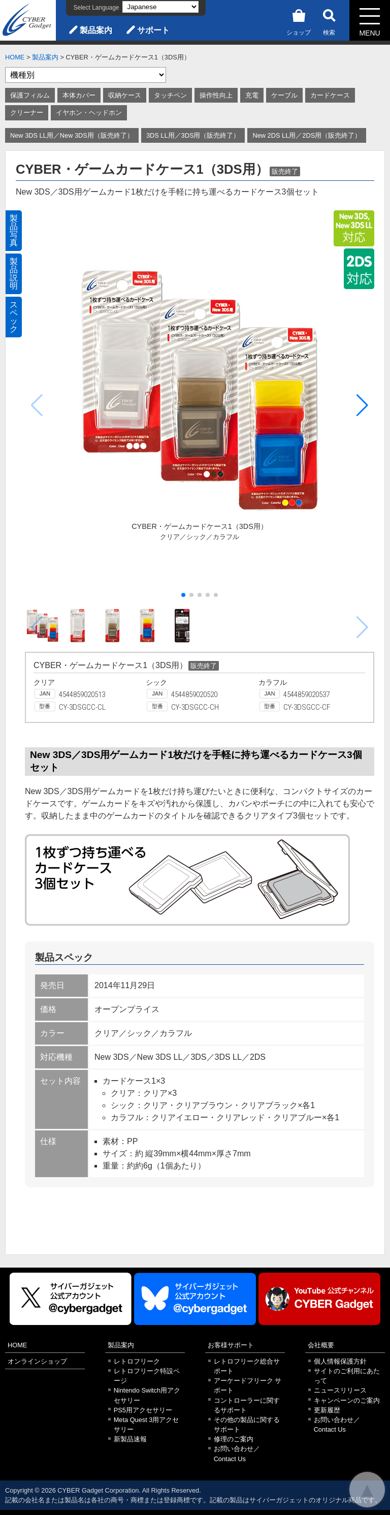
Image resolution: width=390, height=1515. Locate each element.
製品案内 (96, 30)
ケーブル (284, 95)
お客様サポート (231, 1345)
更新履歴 (327, 1410)
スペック (14, 316)
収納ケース (124, 95)
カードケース (330, 95)
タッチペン (170, 95)
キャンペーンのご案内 (347, 1400)
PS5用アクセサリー (143, 1410)
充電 (251, 95)
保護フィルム (30, 95)
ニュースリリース (340, 1390)
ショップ (298, 20)
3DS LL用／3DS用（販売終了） (193, 135)
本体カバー (78, 95)
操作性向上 (216, 95)
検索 (329, 20)
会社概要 (321, 1345)
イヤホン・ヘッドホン (89, 112)
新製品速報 (130, 1439)
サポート (153, 30)
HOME (14, 57)
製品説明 (14, 273)
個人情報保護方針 (340, 1361)
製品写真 (14, 230)
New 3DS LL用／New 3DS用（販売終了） (72, 135)
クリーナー (26, 112)
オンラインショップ (37, 1361)
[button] (362, 405)
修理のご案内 (233, 1439)
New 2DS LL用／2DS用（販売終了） (306, 135)
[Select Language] (160, 7)
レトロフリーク (137, 1361)
